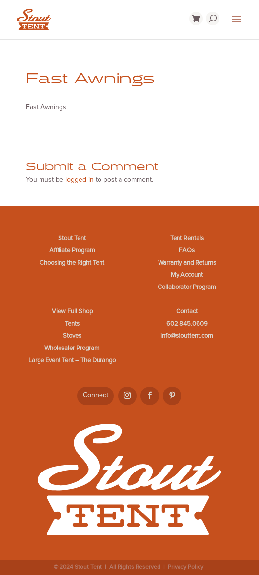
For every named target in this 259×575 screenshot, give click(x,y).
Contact (187, 311)
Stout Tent (72, 238)
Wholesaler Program (72, 348)
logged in (79, 179)
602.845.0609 (187, 324)
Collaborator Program (187, 287)
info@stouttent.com (186, 336)
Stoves (72, 336)
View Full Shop (72, 311)
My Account (187, 275)
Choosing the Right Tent (72, 263)
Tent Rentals (187, 238)
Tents (72, 324)
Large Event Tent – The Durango (72, 360)
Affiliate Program (72, 250)
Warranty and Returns (187, 263)
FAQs (187, 250)
